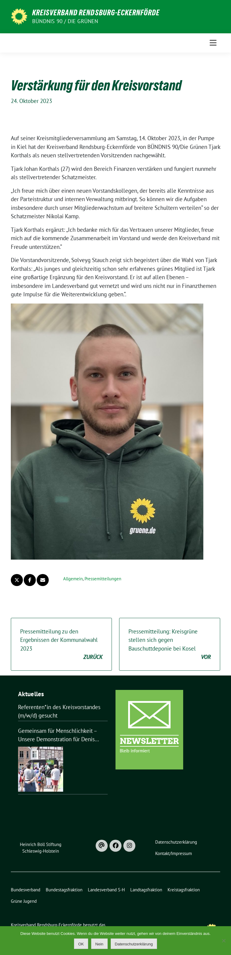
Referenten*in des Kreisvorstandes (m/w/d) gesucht (59, 711)
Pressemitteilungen (103, 579)
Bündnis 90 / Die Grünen (65, 21)
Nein (99, 944)
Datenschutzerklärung (134, 944)
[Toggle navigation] (213, 43)
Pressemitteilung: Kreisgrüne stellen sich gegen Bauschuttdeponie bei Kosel (169, 644)
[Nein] (223, 941)
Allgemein (73, 579)
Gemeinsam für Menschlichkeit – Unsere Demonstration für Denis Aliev (57, 735)
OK (81, 944)
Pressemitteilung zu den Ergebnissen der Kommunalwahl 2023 (61, 644)
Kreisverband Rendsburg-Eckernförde (96, 12)
